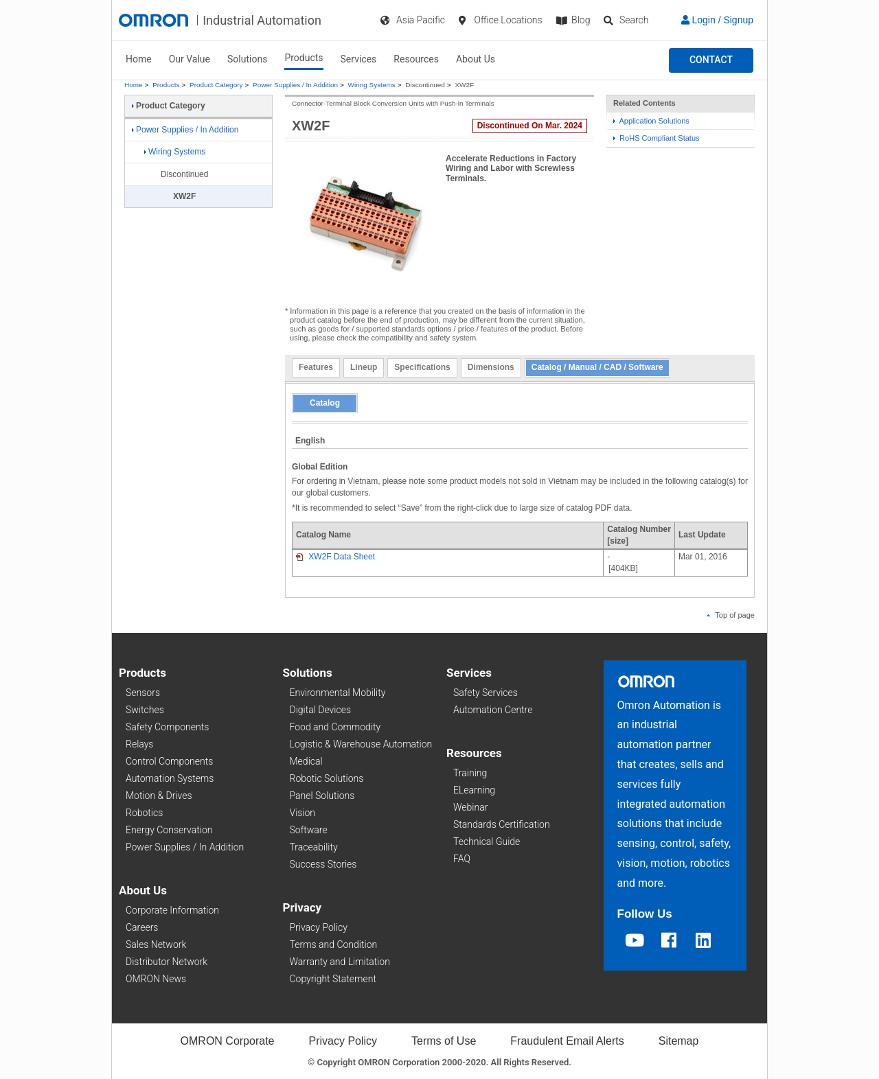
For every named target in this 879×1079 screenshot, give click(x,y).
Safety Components (167, 726)
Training (470, 772)
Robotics (144, 812)
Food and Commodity (335, 726)
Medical (306, 761)
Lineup (363, 367)
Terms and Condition (334, 944)
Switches (145, 709)
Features (316, 367)
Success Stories (323, 864)
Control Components (169, 761)
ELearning (474, 790)
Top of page (731, 615)
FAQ (461, 858)
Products (303, 57)
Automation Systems (170, 778)
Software (309, 829)
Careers (142, 927)
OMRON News (156, 978)
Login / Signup (717, 19)
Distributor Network (166, 961)
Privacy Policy (318, 927)
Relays (139, 744)
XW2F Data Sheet (335, 556)
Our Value (189, 59)
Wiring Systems (372, 85)
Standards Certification (501, 824)
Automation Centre (492, 709)
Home (139, 59)
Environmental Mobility (338, 692)
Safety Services (485, 692)
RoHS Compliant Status (656, 138)
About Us (475, 59)
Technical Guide (486, 841)
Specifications (422, 367)
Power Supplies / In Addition (295, 85)
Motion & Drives (159, 795)
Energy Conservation (169, 829)
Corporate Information (172, 910)
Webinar (470, 807)
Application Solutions (651, 121)
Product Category (216, 85)
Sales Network (156, 944)
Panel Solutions (322, 795)
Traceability (314, 847)
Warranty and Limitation (340, 961)
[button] (711, 60)
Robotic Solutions (327, 778)
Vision (303, 812)
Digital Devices (321, 709)
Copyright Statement (333, 978)
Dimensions (491, 367)
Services (359, 59)
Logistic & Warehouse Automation (361, 744)
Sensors (143, 692)
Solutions (247, 59)
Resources (416, 59)
